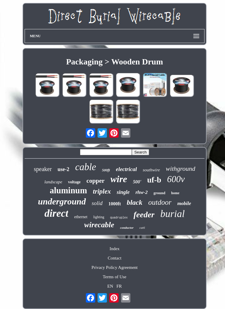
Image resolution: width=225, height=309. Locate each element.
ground (159, 193)
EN (110, 286)
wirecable (99, 225)
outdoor (159, 202)
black (134, 202)
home (175, 193)
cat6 (142, 227)
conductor (127, 227)
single (123, 192)
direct (57, 213)
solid (97, 203)
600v (176, 179)
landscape (53, 182)
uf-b (154, 179)
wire (118, 179)
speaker (43, 169)
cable (85, 167)
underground (62, 201)
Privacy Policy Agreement (114, 267)
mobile (184, 203)
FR (119, 286)
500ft (106, 170)
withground (180, 168)
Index (115, 248)
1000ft (114, 203)
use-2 (63, 169)
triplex (102, 191)
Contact (115, 258)
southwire (151, 170)
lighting (98, 217)
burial (172, 213)
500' (137, 181)
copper (95, 180)
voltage (74, 182)
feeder (144, 214)
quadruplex (119, 217)
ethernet (80, 217)
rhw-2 (141, 192)
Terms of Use (115, 276)
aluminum (68, 190)
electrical (126, 169)
